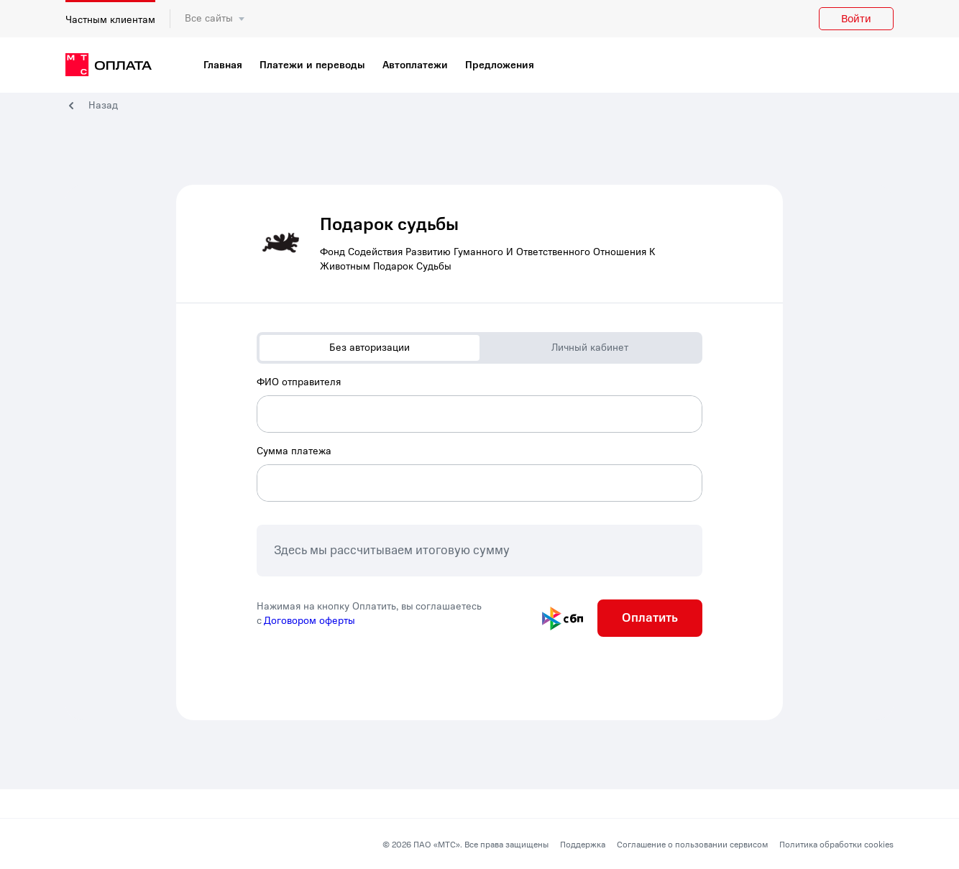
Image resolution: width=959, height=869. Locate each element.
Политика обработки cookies (836, 844)
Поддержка (582, 844)
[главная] (108, 65)
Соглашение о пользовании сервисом (692, 844)
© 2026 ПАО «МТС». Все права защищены (465, 844)
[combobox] (479, 404)
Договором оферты (309, 620)
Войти (856, 19)
